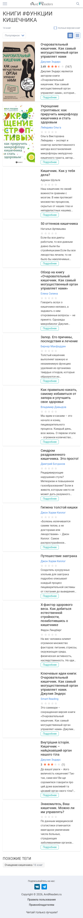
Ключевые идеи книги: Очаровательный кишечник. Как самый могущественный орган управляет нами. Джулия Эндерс (59, 683)
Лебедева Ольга (51, 127)
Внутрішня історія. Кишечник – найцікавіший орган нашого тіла (56, 748)
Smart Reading (49, 698)
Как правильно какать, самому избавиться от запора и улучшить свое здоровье (59, 396)
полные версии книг (69, 28)
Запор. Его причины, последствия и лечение (59, 339)
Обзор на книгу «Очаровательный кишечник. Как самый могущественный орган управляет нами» (59, 280)
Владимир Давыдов (53, 407)
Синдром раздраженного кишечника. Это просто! (59, 454)
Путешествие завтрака (59, 556)
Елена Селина (49, 293)
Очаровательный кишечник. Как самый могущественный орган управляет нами (59, 50)
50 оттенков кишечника (59, 224)
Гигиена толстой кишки (59, 507)
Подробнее (50, 97)
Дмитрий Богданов (53, 463)
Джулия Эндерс (51, 61)
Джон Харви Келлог (53, 512)
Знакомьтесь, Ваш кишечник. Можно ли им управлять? (57, 808)
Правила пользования (41, 899)
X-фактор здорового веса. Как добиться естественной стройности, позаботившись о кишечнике (56, 615)
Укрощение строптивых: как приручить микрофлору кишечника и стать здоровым (59, 114)
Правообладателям (41, 904)
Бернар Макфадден (53, 346)
